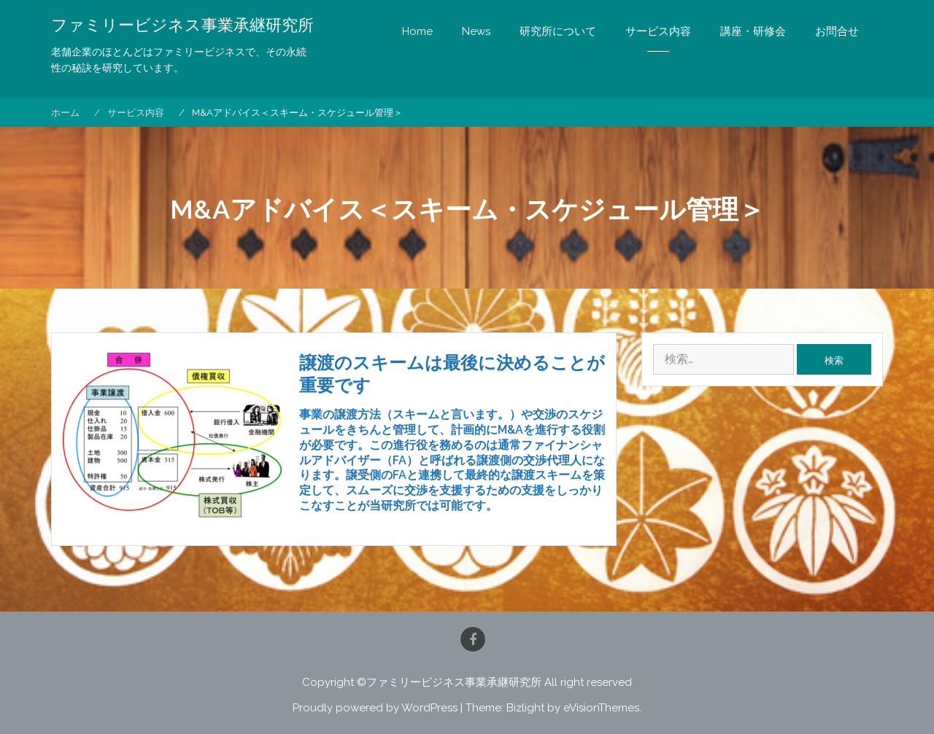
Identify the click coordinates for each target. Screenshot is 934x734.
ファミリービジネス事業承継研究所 (182, 25)
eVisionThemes (601, 707)
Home (417, 31)
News (476, 31)
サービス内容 (658, 31)
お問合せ (837, 31)
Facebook (473, 639)
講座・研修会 (753, 31)
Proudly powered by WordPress (375, 707)
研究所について (558, 31)
